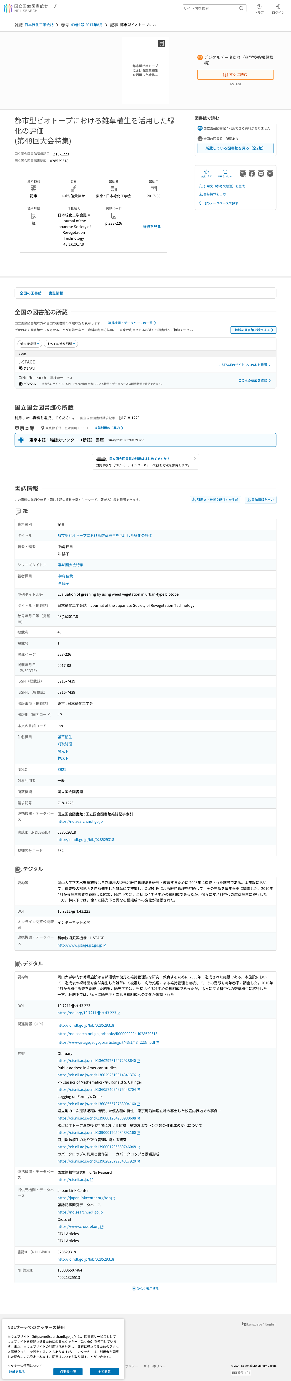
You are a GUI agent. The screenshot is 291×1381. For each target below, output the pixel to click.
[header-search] (214, 8)
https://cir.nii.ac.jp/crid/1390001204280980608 (99, 1118)
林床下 (63, 758)
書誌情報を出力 (212, 194)
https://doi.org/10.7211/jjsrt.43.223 (89, 1012)
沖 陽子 (63, 583)
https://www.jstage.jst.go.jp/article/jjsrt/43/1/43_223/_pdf (109, 1042)
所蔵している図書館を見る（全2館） (236, 148)
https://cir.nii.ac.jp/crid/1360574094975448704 (99, 1089)
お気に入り (206, 173)
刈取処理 (65, 743)
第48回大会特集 (70, 564)
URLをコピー (225, 173)
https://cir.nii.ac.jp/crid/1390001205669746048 (99, 1147)
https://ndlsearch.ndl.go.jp (80, 821)
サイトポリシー (154, 1366)
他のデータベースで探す (218, 203)
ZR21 (62, 769)
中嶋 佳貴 (65, 576)
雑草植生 (65, 736)
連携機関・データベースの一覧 (133, 323)
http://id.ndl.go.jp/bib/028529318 (86, 839)
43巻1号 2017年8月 (87, 24)
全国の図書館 (31, 293)
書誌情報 (56, 293)
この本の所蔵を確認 (255, 380)
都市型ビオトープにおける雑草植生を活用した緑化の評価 (105, 535)
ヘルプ (259, 8)
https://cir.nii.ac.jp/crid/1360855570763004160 (99, 1104)
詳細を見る (152, 226)
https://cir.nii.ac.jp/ (76, 1179)
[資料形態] (61, 343)
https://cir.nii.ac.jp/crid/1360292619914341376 (99, 1075)
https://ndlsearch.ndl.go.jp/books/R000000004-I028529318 (108, 1033)
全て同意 (104, 1371)
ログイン (278, 8)
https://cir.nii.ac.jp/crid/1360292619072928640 (99, 1060)
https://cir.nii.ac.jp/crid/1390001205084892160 (99, 1132)
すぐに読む (235, 74)
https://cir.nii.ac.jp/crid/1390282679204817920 (99, 1161)
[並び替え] (30, 343)
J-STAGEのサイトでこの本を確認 (245, 365)
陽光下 (63, 751)
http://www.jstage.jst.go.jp (82, 945)
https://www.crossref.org (81, 1226)
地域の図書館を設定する (255, 330)
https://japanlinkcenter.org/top (86, 1198)
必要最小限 (68, 1371)
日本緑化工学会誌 (39, 24)
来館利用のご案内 (109, 428)
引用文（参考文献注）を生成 (221, 186)
